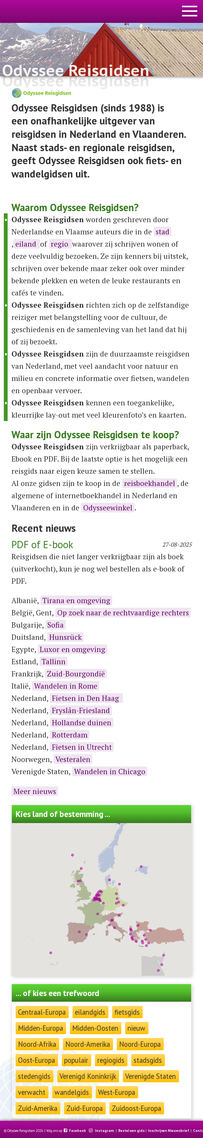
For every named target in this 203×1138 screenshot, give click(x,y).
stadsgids (148, 1060)
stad (162, 231)
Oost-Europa (36, 1060)
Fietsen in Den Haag (86, 698)
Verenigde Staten (150, 1076)
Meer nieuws (34, 791)
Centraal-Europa (42, 1012)
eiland (26, 244)
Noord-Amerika (87, 1044)
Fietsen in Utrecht (82, 747)
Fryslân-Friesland (81, 710)
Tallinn (54, 661)
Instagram (105, 1130)
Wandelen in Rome (65, 686)
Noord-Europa (140, 1044)
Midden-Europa (40, 1028)
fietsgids (127, 1012)
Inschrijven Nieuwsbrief (168, 1130)
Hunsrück (65, 637)
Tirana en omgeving (76, 600)
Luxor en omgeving (72, 649)
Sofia (55, 625)
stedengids (34, 1076)
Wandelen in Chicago (109, 771)
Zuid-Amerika (37, 1108)
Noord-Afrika (37, 1044)
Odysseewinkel (107, 507)
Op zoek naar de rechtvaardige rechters (123, 612)
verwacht (31, 1092)
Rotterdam (69, 734)
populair (76, 1060)
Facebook (78, 1130)
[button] (131, 929)
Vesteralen (72, 759)
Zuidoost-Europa (136, 1108)
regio (60, 244)
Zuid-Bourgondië (76, 673)
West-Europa (116, 1092)
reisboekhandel (149, 483)
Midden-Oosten (95, 1028)
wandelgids (72, 1092)
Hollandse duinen (81, 722)
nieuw (136, 1028)
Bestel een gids (131, 1130)
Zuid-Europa (84, 1108)
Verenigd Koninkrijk (88, 1076)
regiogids (110, 1060)
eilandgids (90, 1012)
